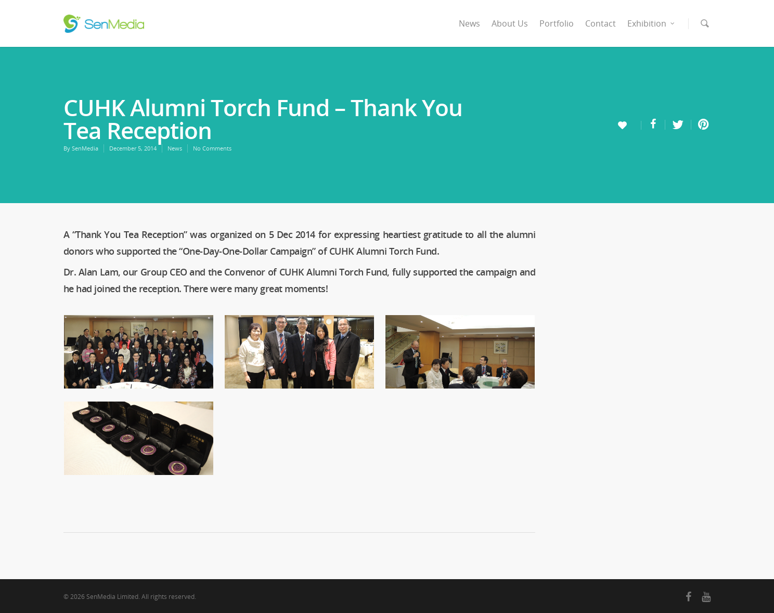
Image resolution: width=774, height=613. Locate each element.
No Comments (212, 148)
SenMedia (85, 148)
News (469, 23)
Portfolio (556, 23)
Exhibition (651, 23)
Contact (600, 23)
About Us (510, 23)
